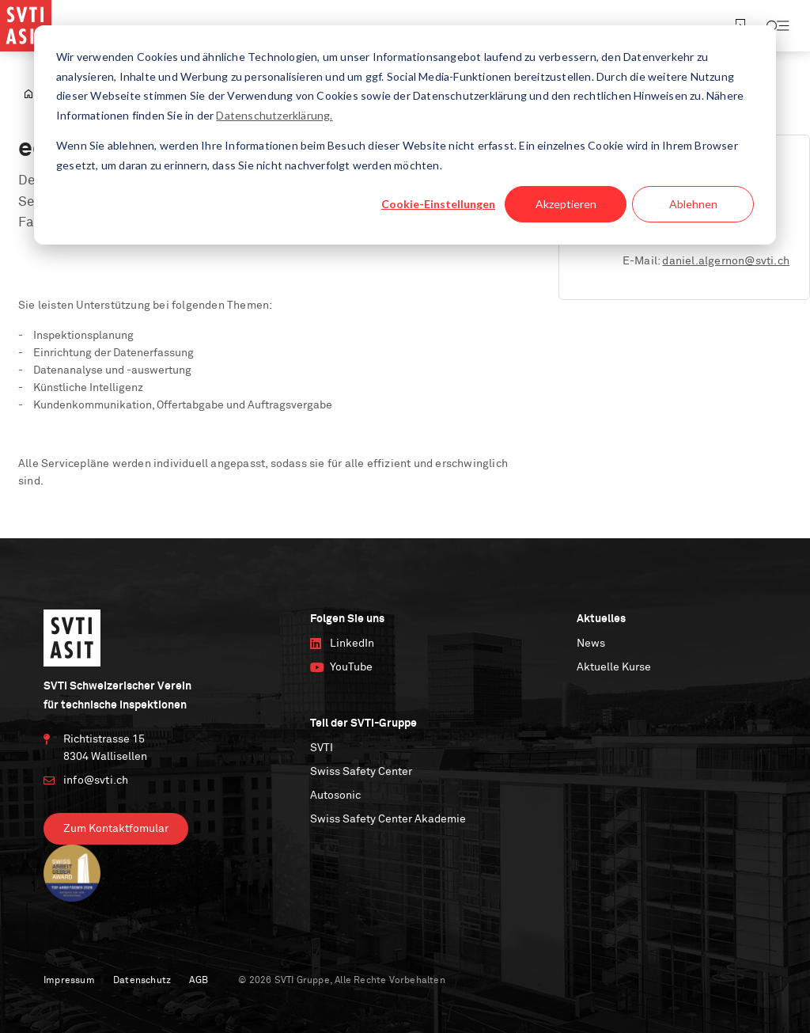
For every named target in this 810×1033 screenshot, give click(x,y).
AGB (198, 981)
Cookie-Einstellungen (438, 204)
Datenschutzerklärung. (274, 115)
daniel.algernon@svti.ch (725, 261)
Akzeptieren (566, 204)
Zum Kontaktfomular (115, 828)
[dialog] (405, 135)
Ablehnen (693, 204)
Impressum (69, 981)
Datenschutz (142, 981)
